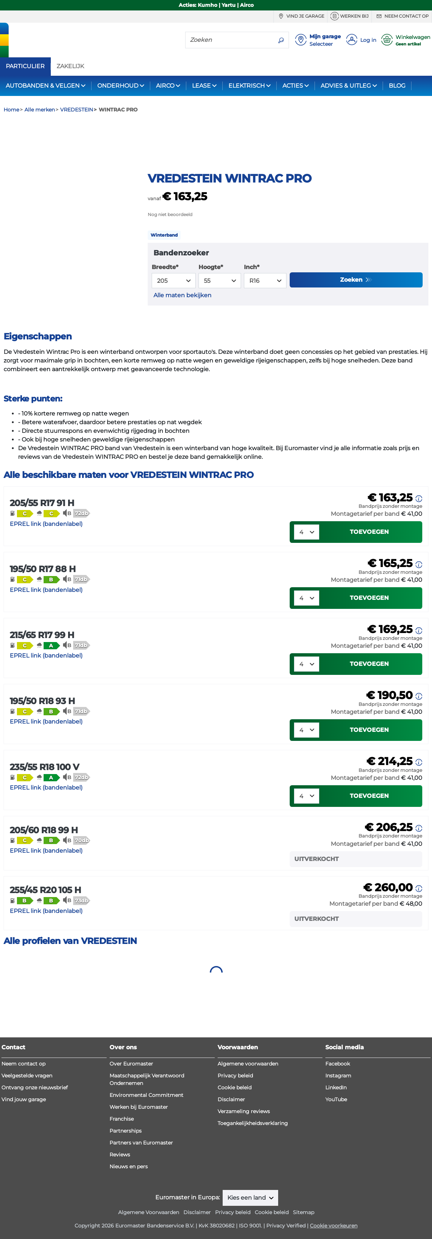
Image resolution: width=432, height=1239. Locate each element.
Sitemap (303, 1212)
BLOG (397, 85)
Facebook (337, 1063)
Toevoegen (369, 570)
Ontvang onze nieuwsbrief (34, 1087)
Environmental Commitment (146, 1095)
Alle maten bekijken (182, 334)
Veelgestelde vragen (26, 1075)
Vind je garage (300, 16)
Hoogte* (211, 306)
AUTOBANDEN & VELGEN (43, 85)
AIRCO (165, 85)
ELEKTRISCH (246, 85)
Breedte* (165, 306)
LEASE (201, 85)
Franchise (122, 1119)
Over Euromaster (131, 1063)
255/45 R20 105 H (45, 929)
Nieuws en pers (129, 1166)
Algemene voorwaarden (248, 1063)
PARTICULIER (25, 66)
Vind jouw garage (23, 1099)
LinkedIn (336, 1087)
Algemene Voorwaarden (148, 1212)
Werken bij (349, 16)
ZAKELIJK (70, 66)
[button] (22, 552)
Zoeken (352, 318)
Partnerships (126, 1131)
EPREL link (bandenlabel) (46, 562)
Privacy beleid (235, 1075)
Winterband (164, 274)
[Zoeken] (229, 39)
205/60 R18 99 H (43, 869)
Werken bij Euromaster (139, 1107)
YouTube (336, 1099)
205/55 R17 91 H (42, 542)
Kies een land (247, 1197)
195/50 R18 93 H (42, 739)
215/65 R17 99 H (42, 674)
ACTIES (292, 85)
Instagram (338, 1075)
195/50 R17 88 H (42, 608)
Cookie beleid (234, 1087)
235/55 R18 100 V (44, 805)
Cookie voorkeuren (333, 1225)
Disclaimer (231, 1099)
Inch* (251, 306)
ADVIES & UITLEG (346, 85)
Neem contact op (402, 16)
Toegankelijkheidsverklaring (253, 1123)
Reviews (120, 1154)
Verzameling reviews (244, 1111)
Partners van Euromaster (141, 1142)
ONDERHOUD (117, 85)
